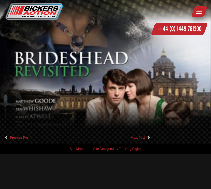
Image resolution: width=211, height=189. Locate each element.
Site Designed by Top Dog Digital (117, 149)
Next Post (138, 137)
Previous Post (19, 137)
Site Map (76, 149)
